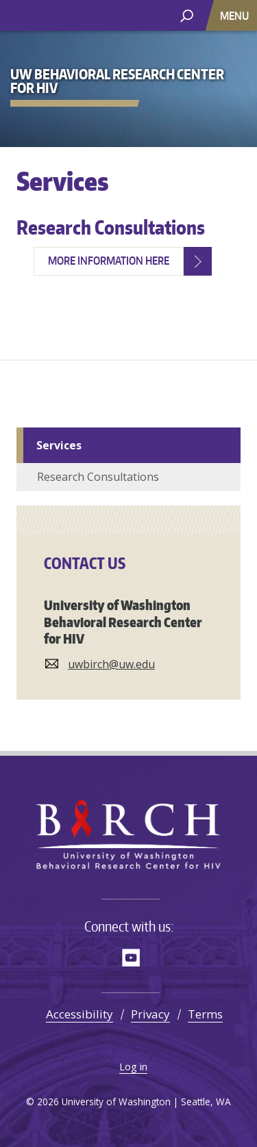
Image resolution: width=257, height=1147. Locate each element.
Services (59, 445)
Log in (133, 1066)
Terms (205, 1014)
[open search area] (186, 14)
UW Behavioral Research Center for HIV (113, 15)
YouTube (131, 957)
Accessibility (79, 1014)
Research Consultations (110, 227)
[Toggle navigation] (236, 15)
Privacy (150, 1014)
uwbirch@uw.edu (111, 664)
